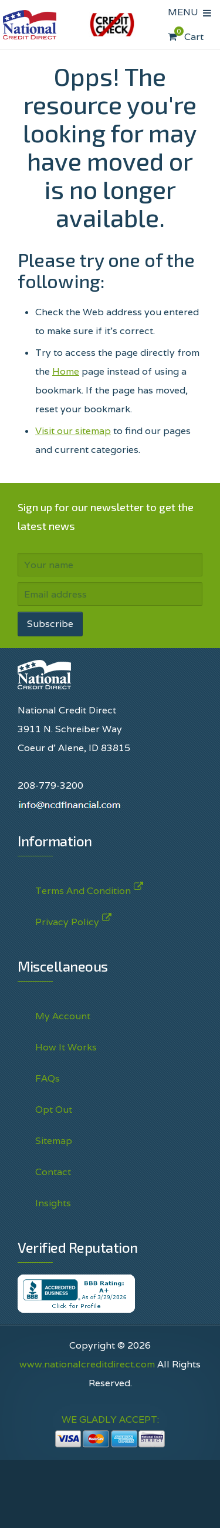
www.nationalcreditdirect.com (87, 1364)
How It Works (66, 1047)
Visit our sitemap (73, 431)
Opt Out (53, 1109)
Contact (53, 1172)
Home (65, 371)
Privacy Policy (67, 919)
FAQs (47, 1078)
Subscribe (50, 624)
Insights (53, 1203)
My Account (62, 1016)
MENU (185, 12)
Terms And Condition (83, 888)
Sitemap (53, 1141)
